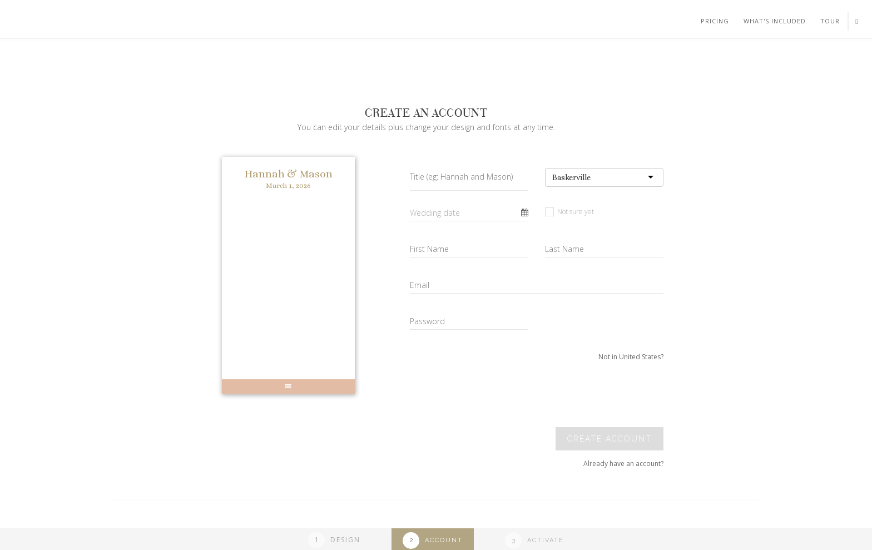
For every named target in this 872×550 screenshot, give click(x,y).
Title (461, 176)
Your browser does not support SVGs (129, 55)
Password (427, 321)
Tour (830, 21)
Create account (609, 438)
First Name (429, 249)
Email (419, 285)
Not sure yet (569, 211)
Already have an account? (623, 463)
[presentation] (587, 394)
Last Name (564, 249)
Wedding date (435, 212)
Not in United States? (630, 356)
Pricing (715, 21)
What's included (775, 21)
